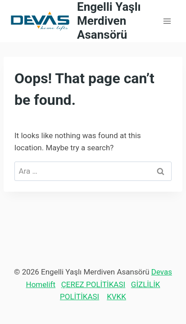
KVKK (116, 296)
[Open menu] (167, 21)
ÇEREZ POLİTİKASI (93, 284)
